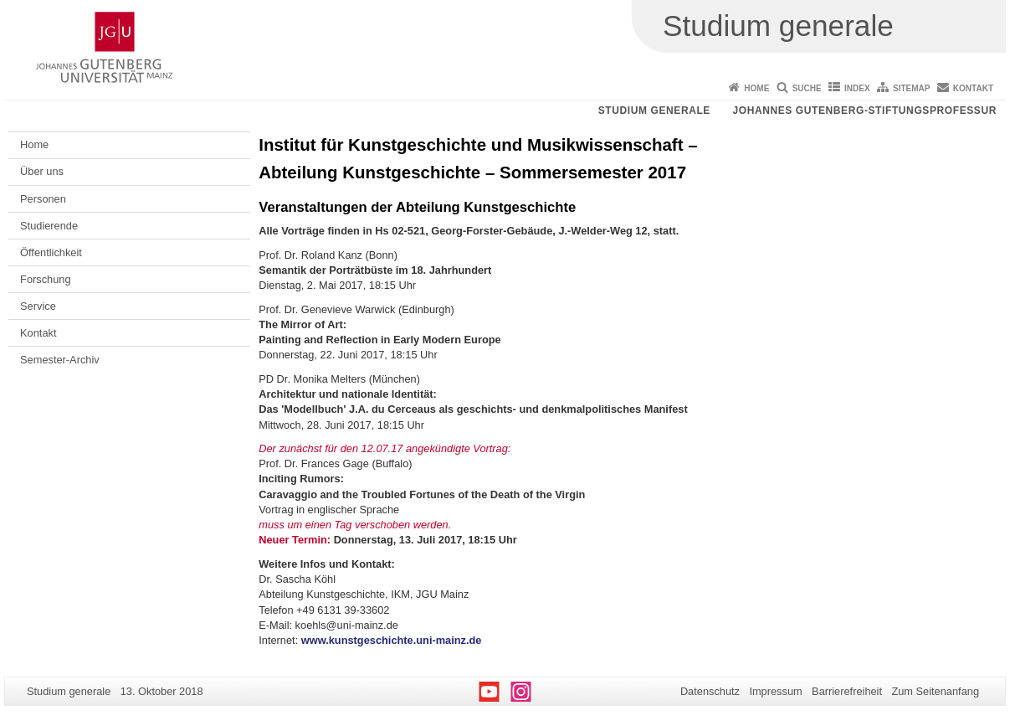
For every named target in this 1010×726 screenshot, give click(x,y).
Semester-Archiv (60, 359)
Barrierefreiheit (847, 691)
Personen (43, 199)
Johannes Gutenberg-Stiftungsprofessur (864, 110)
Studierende (49, 225)
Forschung (45, 279)
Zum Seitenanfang (935, 691)
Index (857, 88)
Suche (807, 88)
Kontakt (973, 88)
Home (756, 88)
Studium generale (654, 110)
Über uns (42, 171)
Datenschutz (710, 691)
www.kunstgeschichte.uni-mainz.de (391, 640)
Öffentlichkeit (51, 252)
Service (38, 306)
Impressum (775, 691)
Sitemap (911, 88)
